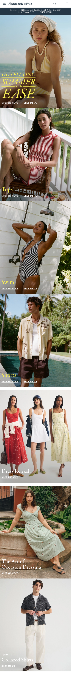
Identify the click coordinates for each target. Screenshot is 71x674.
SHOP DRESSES (10, 478)
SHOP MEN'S (46, 12)
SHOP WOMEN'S (26, 12)
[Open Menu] (3, 3)
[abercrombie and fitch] (20, 3)
